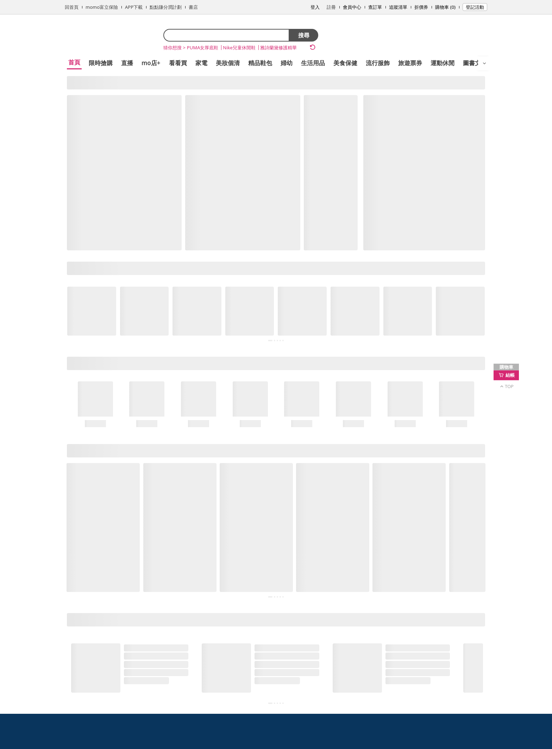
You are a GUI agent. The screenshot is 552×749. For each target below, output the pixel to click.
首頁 (74, 62)
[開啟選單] (484, 63)
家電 (201, 63)
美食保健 (345, 63)
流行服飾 (378, 63)
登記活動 (475, 7)
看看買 (178, 63)
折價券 (421, 7)
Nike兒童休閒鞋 (239, 47)
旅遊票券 (410, 63)
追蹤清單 (398, 7)
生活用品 (313, 63)
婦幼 (287, 63)
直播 (127, 63)
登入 (315, 7)
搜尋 (303, 35)
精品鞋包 (260, 63)
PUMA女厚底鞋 (202, 47)
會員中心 (352, 7)
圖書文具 (475, 63)
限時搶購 (101, 63)
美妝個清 (228, 63)
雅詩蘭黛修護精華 (278, 47)
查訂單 (375, 7)
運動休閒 (442, 63)
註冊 (331, 7)
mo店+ (151, 63)
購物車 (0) (445, 7)
